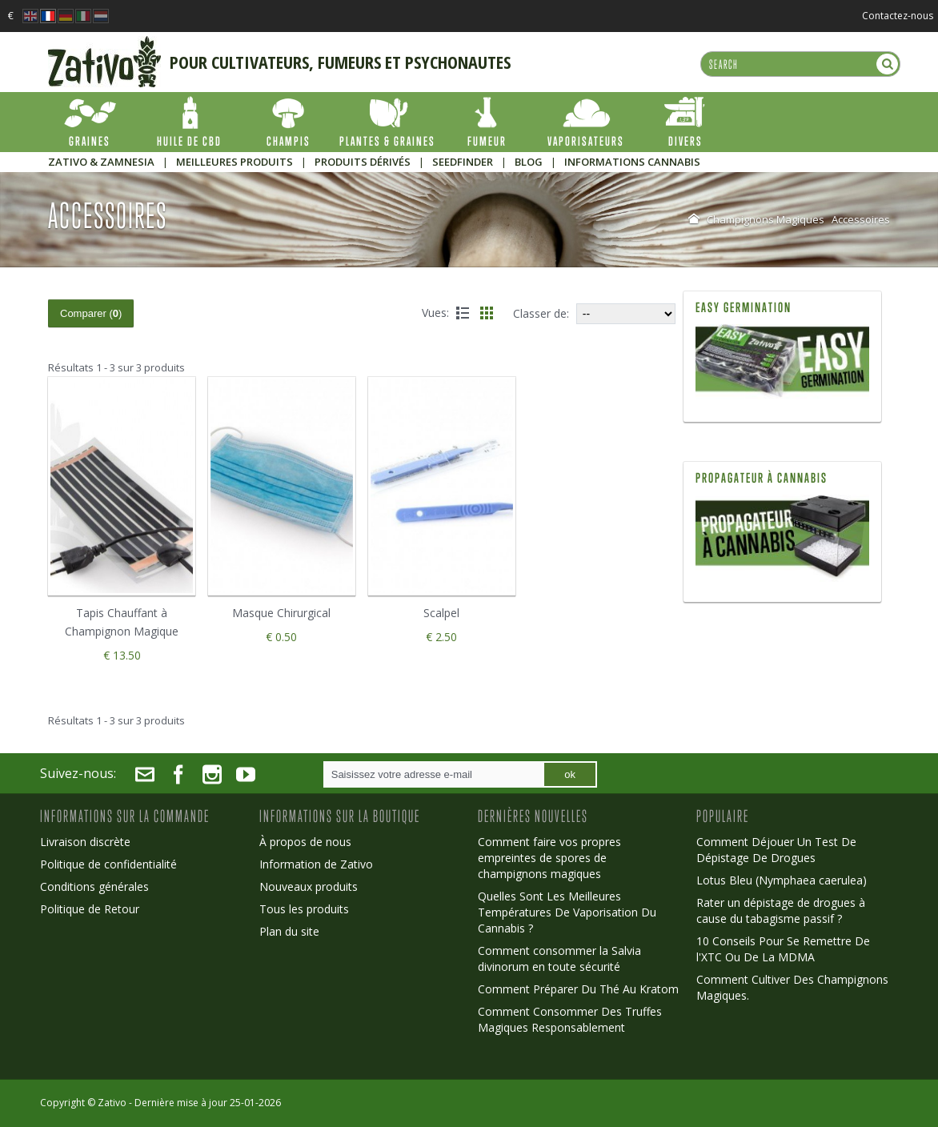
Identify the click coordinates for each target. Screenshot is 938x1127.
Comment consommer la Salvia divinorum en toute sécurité (559, 958)
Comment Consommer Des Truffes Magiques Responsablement (570, 1019)
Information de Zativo (316, 864)
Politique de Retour (89, 908)
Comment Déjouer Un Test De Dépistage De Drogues (776, 849)
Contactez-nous (897, 15)
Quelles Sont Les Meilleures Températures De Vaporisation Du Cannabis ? (567, 912)
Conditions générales (94, 886)
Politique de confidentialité (108, 864)
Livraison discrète (85, 841)
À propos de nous (305, 841)
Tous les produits (304, 908)
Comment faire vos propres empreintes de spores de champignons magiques (549, 857)
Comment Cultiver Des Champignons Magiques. (792, 987)
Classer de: (541, 313)
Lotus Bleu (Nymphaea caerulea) (781, 880)
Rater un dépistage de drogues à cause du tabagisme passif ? (780, 910)
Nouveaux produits (308, 886)
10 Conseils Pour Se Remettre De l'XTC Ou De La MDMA (783, 949)
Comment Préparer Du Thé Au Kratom (578, 989)
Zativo (112, 1102)
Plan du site (289, 931)
